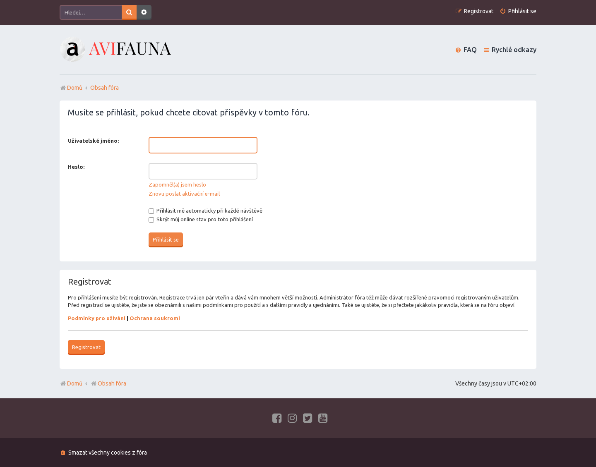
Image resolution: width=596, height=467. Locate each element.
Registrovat (86, 347)
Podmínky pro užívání (96, 318)
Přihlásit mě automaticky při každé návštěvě (205, 210)
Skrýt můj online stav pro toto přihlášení (201, 219)
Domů (74, 383)
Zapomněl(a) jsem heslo (177, 184)
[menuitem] (518, 11)
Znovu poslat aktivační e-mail (184, 193)
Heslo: (76, 167)
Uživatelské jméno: (93, 141)
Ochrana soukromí (155, 318)
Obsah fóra (108, 383)
